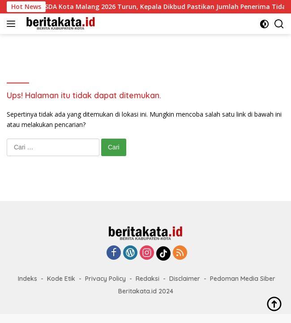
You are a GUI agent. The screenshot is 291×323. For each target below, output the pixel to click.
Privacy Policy (105, 279)
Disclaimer (184, 279)
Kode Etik (61, 279)
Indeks (27, 279)
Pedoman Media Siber (242, 279)
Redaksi (147, 279)
